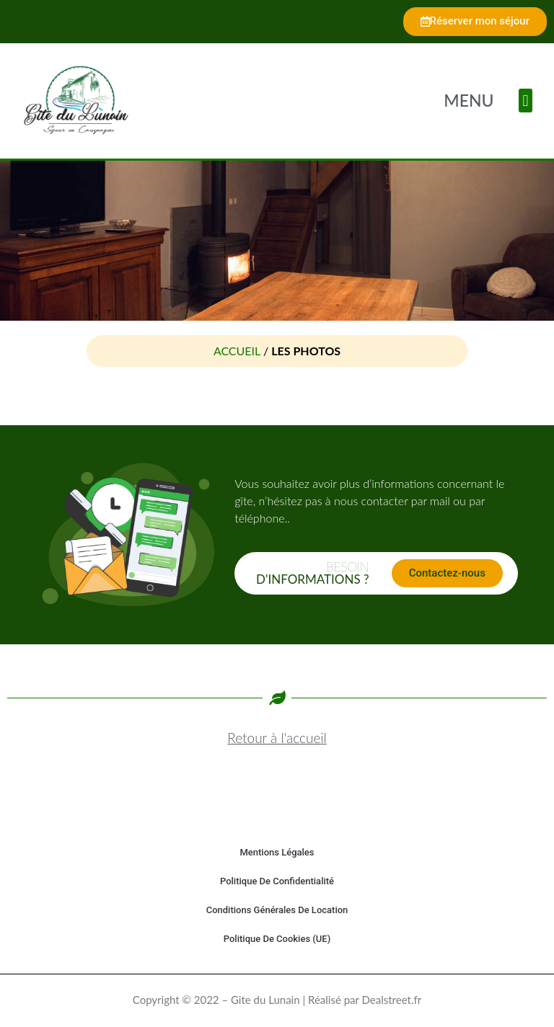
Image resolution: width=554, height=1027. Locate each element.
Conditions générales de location (277, 909)
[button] (525, 100)
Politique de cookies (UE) (277, 938)
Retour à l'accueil (277, 737)
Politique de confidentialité (277, 881)
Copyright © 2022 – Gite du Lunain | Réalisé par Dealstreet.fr (277, 999)
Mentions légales (276, 852)
